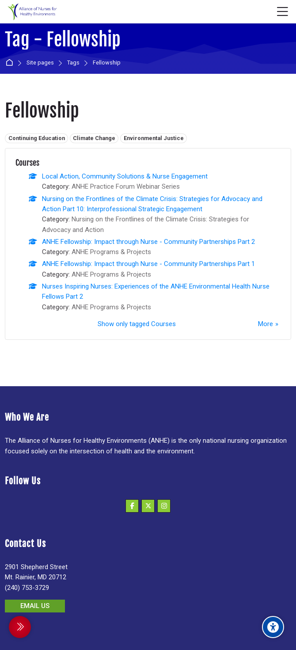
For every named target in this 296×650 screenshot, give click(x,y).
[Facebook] (132, 506)
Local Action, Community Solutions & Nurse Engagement (125, 176)
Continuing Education (36, 138)
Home (11, 63)
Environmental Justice (154, 138)
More (265, 324)
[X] (148, 506)
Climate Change (94, 138)
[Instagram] (164, 506)
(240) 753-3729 (27, 588)
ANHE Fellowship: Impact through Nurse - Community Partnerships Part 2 (148, 242)
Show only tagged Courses (137, 324)
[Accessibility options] (273, 627)
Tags (73, 63)
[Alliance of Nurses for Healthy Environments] (31, 12)
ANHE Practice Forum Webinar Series (126, 186)
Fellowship (107, 63)
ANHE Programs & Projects (111, 252)
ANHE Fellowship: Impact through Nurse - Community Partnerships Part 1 (148, 264)
